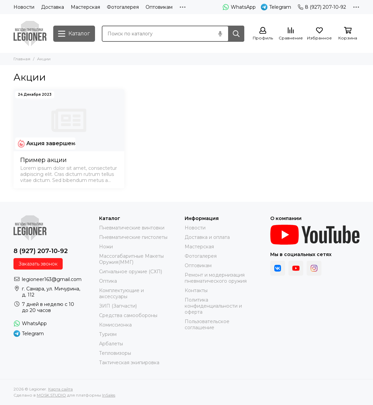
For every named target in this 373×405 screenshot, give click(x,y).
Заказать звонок (38, 264)
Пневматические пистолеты (133, 237)
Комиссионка (115, 325)
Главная (21, 58)
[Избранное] (319, 34)
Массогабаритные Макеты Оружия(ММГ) (131, 259)
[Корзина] (348, 34)
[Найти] (236, 34)
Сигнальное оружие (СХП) (130, 272)
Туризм (108, 334)
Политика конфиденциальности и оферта (213, 306)
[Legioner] (29, 33)
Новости (23, 7)
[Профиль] (263, 34)
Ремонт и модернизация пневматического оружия (216, 278)
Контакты (196, 290)
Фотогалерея (123, 7)
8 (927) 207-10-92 (322, 7)
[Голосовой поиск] (220, 34)
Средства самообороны (128, 315)
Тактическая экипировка (129, 363)
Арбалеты (111, 344)
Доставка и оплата (207, 237)
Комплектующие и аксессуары (121, 293)
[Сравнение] (291, 34)
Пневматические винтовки (131, 228)
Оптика (108, 281)
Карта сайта (60, 389)
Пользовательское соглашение (207, 324)
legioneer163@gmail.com (52, 279)
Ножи (106, 247)
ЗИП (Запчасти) (118, 306)
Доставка (52, 7)
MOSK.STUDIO (51, 395)
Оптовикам (159, 7)
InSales (108, 395)
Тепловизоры (115, 353)
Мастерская (85, 7)
